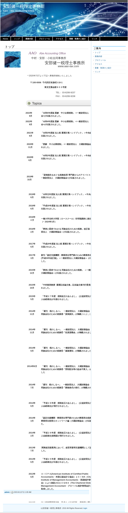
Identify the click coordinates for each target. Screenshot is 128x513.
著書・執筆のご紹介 (77, 39)
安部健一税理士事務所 (24, 6)
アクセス (59, 39)
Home (5, 39)
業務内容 (29, 39)
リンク (94, 39)
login (85, 508)
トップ (17, 39)
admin (7, 492)
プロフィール (44, 39)
